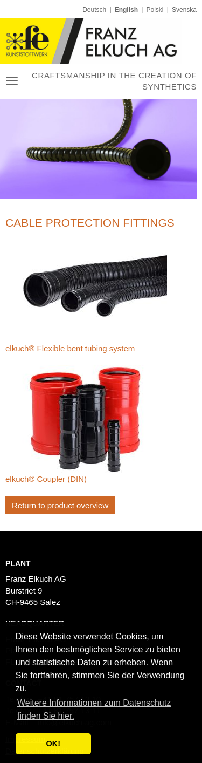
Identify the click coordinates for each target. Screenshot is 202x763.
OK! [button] (53, 743)
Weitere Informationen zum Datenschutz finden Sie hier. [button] (94, 709)
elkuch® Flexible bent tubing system (70, 348)
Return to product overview (60, 505)
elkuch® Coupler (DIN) (46, 478)
